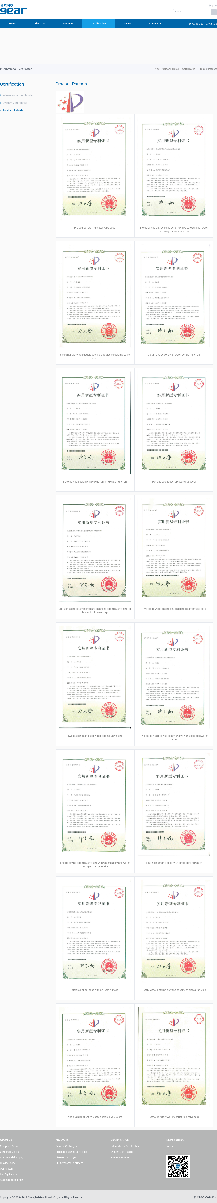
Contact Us (155, 23)
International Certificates (17, 95)
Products (68, 23)
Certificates (188, 68)
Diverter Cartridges (66, 1157)
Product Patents (11, 110)
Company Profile (9, 1146)
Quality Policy (7, 1163)
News (127, 23)
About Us (39, 23)
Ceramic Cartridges (66, 1146)
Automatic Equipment (12, 1179)
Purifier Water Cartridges (69, 1163)
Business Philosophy (11, 1157)
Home (12, 23)
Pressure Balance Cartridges (71, 1151)
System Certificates (13, 103)
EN (215, 5)
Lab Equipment (8, 1174)
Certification (99, 23)
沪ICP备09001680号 (205, 1197)
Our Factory (6, 1168)
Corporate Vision (9, 1151)
